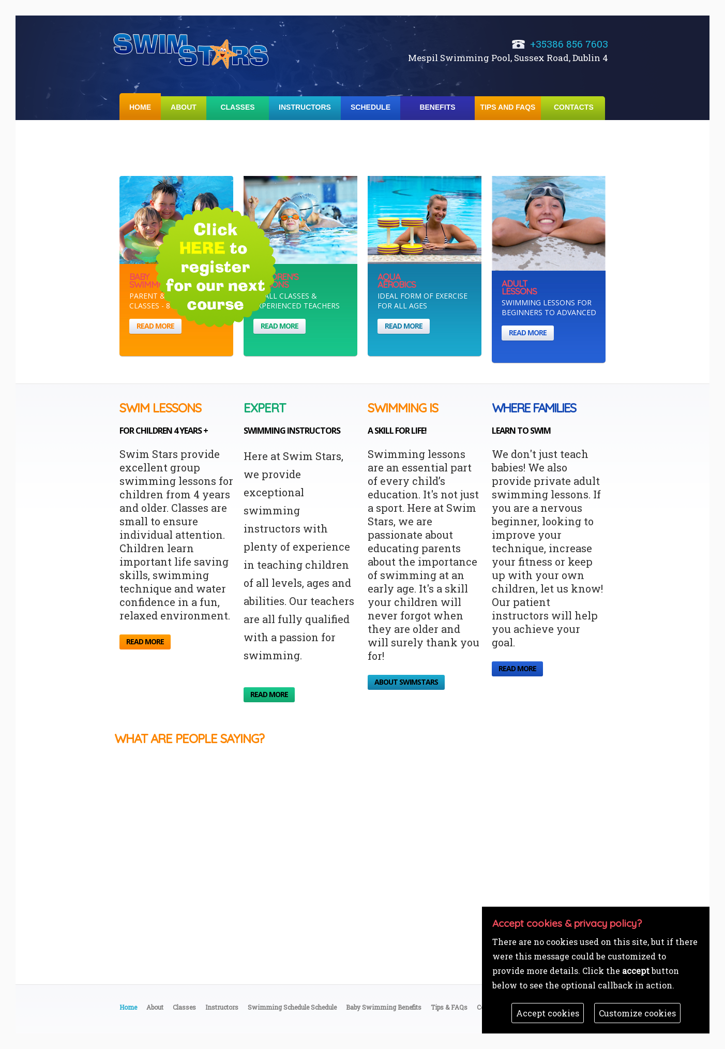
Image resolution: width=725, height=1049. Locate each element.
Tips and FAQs (508, 107)
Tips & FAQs (449, 1007)
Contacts (574, 107)
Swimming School (191, 50)
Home (140, 107)
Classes (237, 107)
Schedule (370, 107)
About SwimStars (406, 682)
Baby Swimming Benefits (383, 1007)
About (184, 107)
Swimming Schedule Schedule (292, 1007)
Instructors (305, 107)
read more (155, 326)
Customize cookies (637, 1013)
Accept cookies (547, 1013)
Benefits (437, 107)
